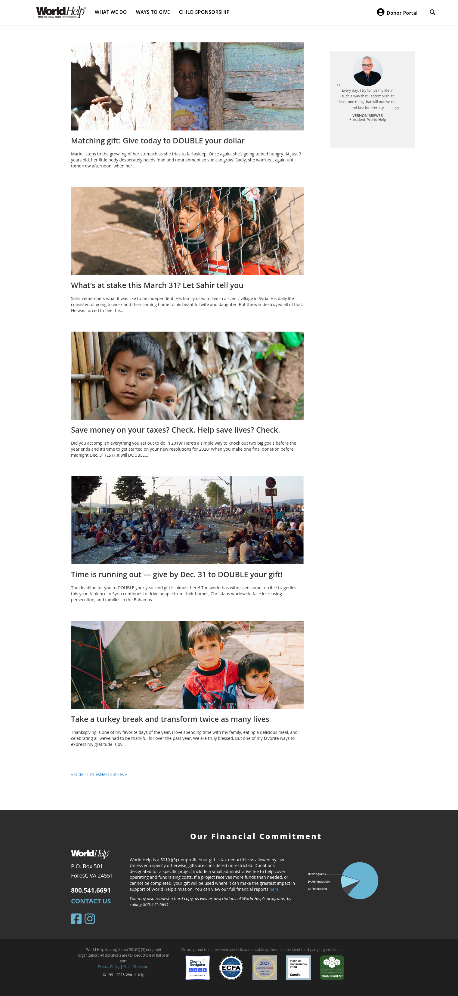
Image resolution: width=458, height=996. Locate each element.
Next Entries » (113, 774)
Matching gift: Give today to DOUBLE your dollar (158, 140)
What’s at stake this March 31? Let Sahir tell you (157, 285)
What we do (111, 12)
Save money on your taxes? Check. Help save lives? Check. (175, 429)
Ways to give (153, 12)
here (274, 889)
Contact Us (91, 901)
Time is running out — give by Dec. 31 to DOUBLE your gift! (177, 574)
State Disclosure (136, 966)
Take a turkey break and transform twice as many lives (170, 719)
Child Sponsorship (204, 12)
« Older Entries (85, 774)
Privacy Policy (108, 966)
